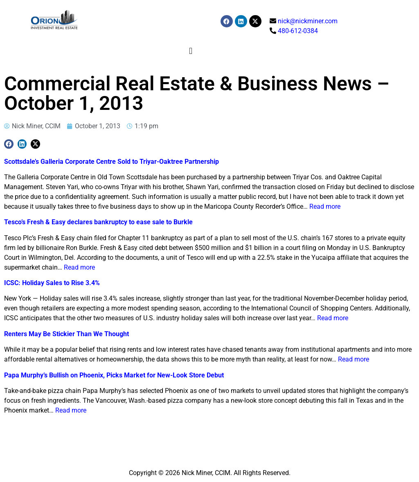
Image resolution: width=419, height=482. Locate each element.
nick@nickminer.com (308, 21)
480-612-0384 (298, 31)
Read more (324, 206)
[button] (191, 51)
